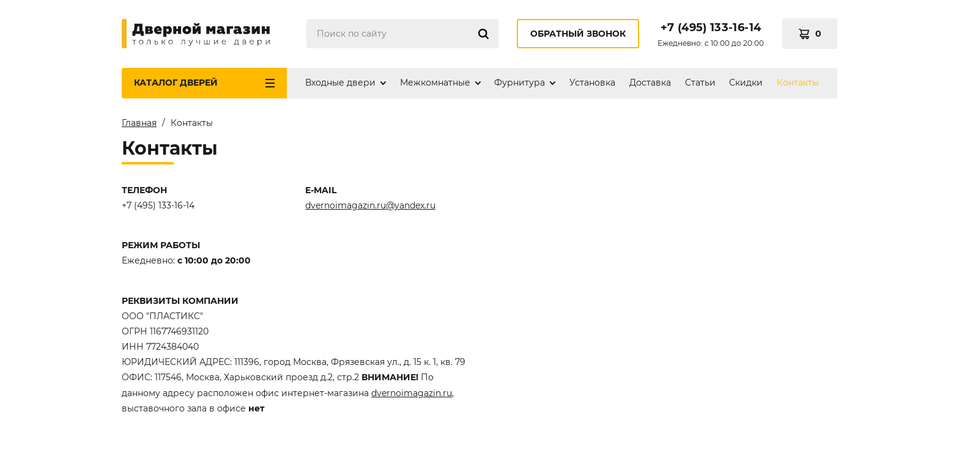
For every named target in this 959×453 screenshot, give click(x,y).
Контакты (798, 82)
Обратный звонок (578, 33)
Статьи (700, 82)
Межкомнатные (435, 82)
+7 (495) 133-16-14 (711, 27)
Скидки (746, 82)
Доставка (650, 82)
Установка (592, 82)
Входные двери (340, 82)
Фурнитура (519, 82)
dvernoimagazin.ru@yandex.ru (370, 205)
